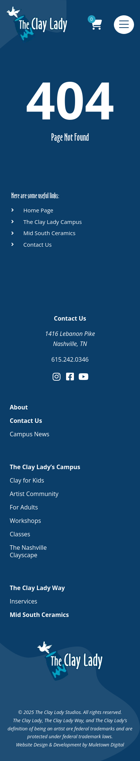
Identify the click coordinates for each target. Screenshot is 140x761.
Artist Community (34, 494)
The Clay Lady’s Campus (47, 467)
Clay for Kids (27, 480)
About (19, 407)
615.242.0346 (70, 359)
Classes (20, 534)
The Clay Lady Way (39, 588)
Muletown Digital (106, 744)
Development (67, 744)
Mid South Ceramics (39, 615)
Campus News (29, 434)
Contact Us (28, 421)
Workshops (25, 521)
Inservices (23, 601)
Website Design (32, 744)
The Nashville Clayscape (28, 551)
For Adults (24, 507)
